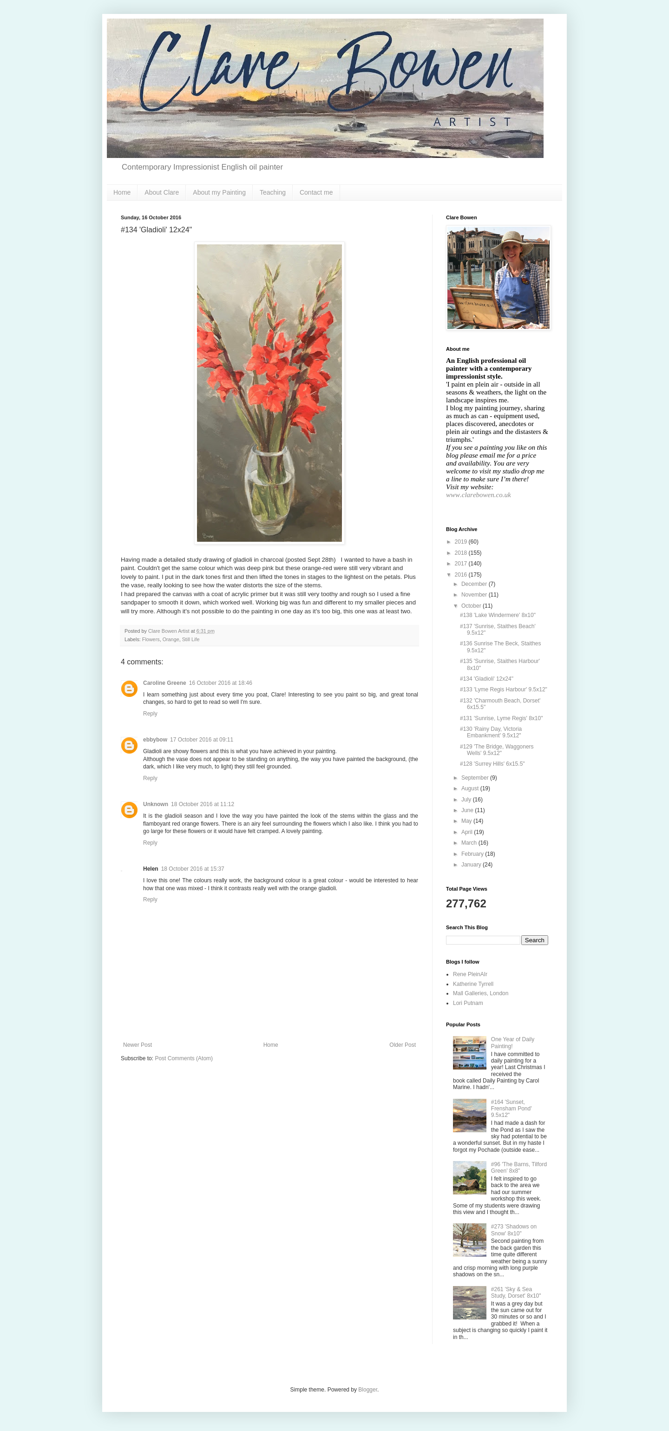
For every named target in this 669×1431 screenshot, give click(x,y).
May (467, 821)
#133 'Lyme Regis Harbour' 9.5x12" (503, 689)
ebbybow (155, 739)
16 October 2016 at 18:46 (220, 683)
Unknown (155, 804)
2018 (462, 553)
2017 (462, 563)
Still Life (191, 639)
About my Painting (219, 192)
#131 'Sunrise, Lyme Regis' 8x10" (501, 718)
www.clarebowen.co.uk (478, 495)
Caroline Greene (164, 683)
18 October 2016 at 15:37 (192, 869)
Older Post (402, 1045)
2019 (462, 541)
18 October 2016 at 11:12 (202, 804)
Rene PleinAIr (470, 974)
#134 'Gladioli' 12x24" (486, 679)
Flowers (151, 639)
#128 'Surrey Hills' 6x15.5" (492, 764)
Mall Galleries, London (480, 993)
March (470, 843)
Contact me (316, 192)
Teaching (273, 192)
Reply (150, 713)
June (468, 810)
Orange (171, 639)
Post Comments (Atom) (184, 1058)
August (470, 788)
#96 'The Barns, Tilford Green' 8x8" (519, 1167)
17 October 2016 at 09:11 (201, 739)
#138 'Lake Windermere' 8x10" (498, 615)
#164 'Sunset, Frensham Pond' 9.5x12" (511, 1109)
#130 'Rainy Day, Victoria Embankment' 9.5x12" (491, 732)
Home (122, 192)
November (475, 594)
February (473, 854)
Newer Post (137, 1045)
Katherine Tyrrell (473, 984)
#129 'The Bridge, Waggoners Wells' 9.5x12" (497, 749)
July (467, 799)
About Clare (161, 192)
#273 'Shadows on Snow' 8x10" (514, 1229)
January (472, 864)
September (475, 778)
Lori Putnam (468, 1003)
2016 (462, 574)
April (467, 832)
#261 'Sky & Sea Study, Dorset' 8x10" (516, 1292)
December (475, 584)
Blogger (367, 1389)
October (472, 606)
